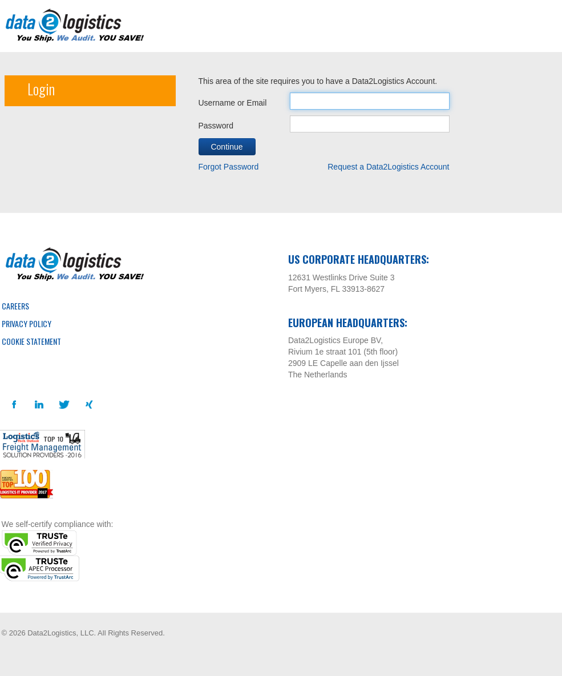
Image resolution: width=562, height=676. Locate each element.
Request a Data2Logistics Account (388, 166)
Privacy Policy (26, 323)
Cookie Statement (31, 341)
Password (216, 125)
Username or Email (233, 102)
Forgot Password (229, 166)
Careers (15, 306)
